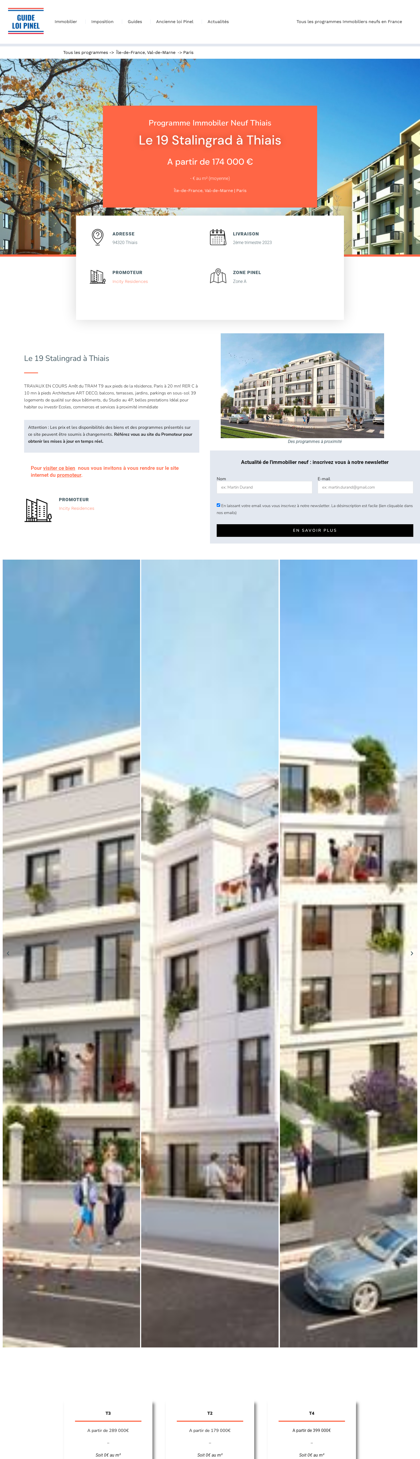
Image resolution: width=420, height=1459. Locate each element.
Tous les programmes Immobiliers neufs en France (351, 21)
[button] (8, 953)
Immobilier (67, 21)
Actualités (218, 21)
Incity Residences (130, 281)
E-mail (324, 479)
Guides (136, 21)
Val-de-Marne (161, 52)
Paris (188, 52)
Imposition (103, 21)
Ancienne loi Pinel (176, 21)
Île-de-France (130, 52)
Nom (221, 479)
